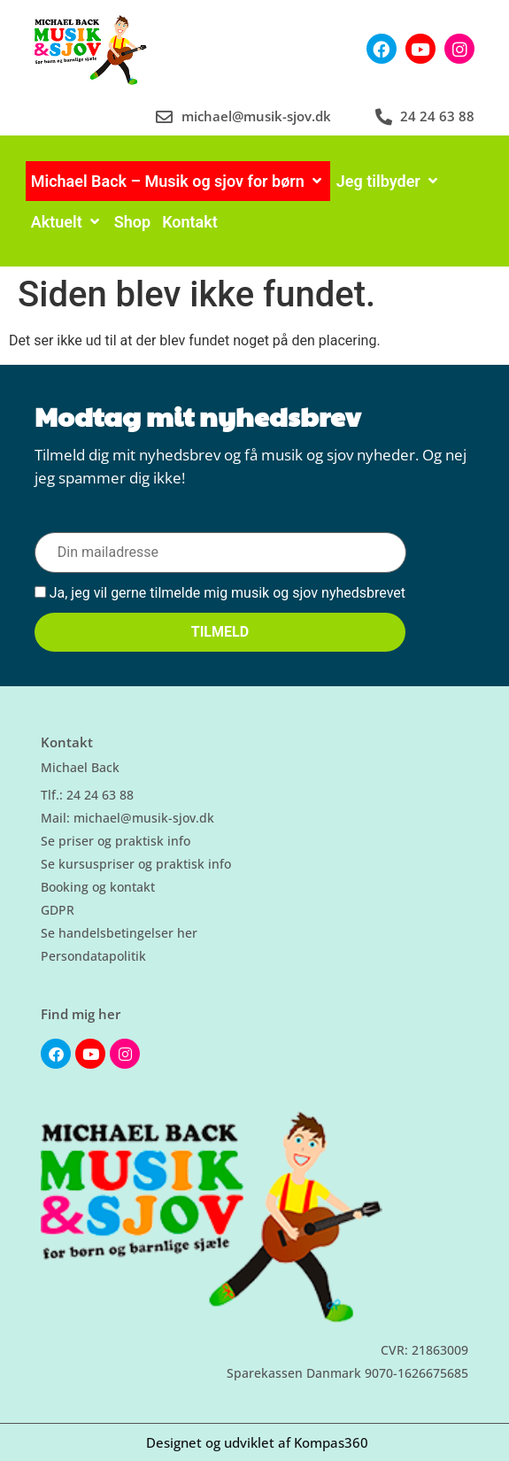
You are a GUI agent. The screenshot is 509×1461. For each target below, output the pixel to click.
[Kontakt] (190, 222)
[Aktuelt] (67, 222)
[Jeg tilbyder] (388, 181)
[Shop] (132, 222)
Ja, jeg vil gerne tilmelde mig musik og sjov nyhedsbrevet (220, 593)
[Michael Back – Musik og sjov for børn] (178, 181)
